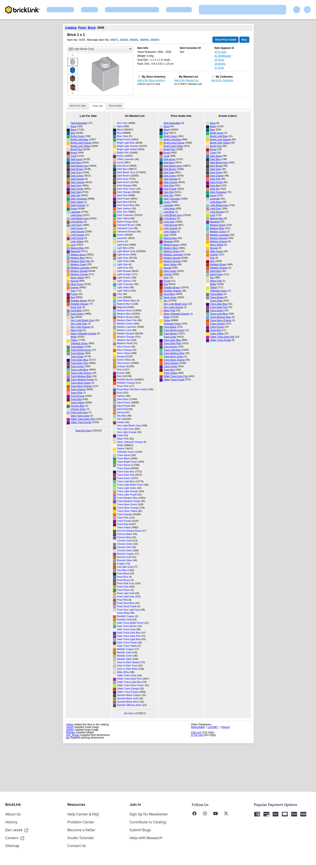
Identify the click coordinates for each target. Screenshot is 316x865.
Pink (73, 290)
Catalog (70, 27)
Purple (74, 294)
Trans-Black (77, 346)
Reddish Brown (79, 300)
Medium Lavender (80, 267)
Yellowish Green (79, 343)
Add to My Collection (222, 80)
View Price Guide (225, 39)
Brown (74, 152)
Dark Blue (76, 162)
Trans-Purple (77, 396)
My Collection (224, 76)
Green (74, 208)
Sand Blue (76, 310)
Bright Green (77, 136)
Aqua (73, 126)
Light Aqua (76, 215)
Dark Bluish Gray (80, 165)
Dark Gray (76, 172)
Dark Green (77, 175)
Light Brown (77, 221)
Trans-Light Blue (79, 369)
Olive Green (77, 284)
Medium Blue (78, 257)
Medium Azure (78, 254)
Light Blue (168, 211)
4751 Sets (220, 51)
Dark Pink (76, 185)
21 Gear (219, 67)
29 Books (219, 63)
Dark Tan (75, 195)
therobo (70, 732)
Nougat (74, 280)
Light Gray (76, 225)
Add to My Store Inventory (151, 80)
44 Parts (219, 59)
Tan (73, 317)
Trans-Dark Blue (79, 359)
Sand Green (77, 313)
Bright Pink (76, 149)
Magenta (75, 251)
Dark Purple (77, 188)
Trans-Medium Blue (81, 376)
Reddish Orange (79, 304)
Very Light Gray (79, 323)
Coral (73, 156)
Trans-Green (77, 366)
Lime (73, 244)
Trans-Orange (78, 389)
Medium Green (79, 264)
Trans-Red (76, 399)
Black (74, 129)
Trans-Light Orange (81, 373)
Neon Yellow (77, 277)
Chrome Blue (78, 405)
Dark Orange (77, 182)
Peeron (225, 727)
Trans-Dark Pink (79, 363)
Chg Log (196, 732)
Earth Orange (78, 205)
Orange (75, 287)
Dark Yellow (77, 202)
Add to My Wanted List (186, 80)
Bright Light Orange (81, 142)
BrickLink (13, 805)
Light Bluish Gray (80, 218)
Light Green (77, 228)
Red (73, 297)
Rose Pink (76, 307)
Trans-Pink (76, 392)
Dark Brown (77, 169)
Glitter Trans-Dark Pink (83, 419)
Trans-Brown (77, 353)
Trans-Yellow (77, 402)
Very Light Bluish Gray (83, 320)
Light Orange (78, 234)
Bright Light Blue (79, 139)
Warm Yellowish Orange (83, 333)
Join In (135, 805)
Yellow (74, 340)
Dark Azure (77, 159)
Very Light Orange (80, 327)
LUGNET (213, 727)
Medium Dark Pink (80, 261)
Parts (82, 27)
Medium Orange (79, 274)
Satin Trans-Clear (80, 415)
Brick (91, 27)
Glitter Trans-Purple (81, 422)
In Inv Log (197, 735)
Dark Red (76, 192)
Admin (70, 724)
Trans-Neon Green (81, 382)
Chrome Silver (78, 409)
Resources (76, 805)
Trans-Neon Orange (81, 386)
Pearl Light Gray (79, 412)
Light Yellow (77, 241)
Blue (73, 133)
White (74, 336)
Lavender (76, 211)
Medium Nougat (79, 271)
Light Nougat (77, 231)
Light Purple (77, 238)
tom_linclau (73, 735)
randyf (70, 727)
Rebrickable (198, 727)
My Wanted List (188, 76)
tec (68, 737)
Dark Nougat (77, 179)
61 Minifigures (222, 55)
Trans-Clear (77, 356)
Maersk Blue (77, 248)
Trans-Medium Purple (82, 379)
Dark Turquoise (79, 198)
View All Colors (83, 430)
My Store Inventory (153, 76)
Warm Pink (76, 330)
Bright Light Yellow (80, 146)
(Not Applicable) (79, 123)
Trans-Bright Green (81, 350)
